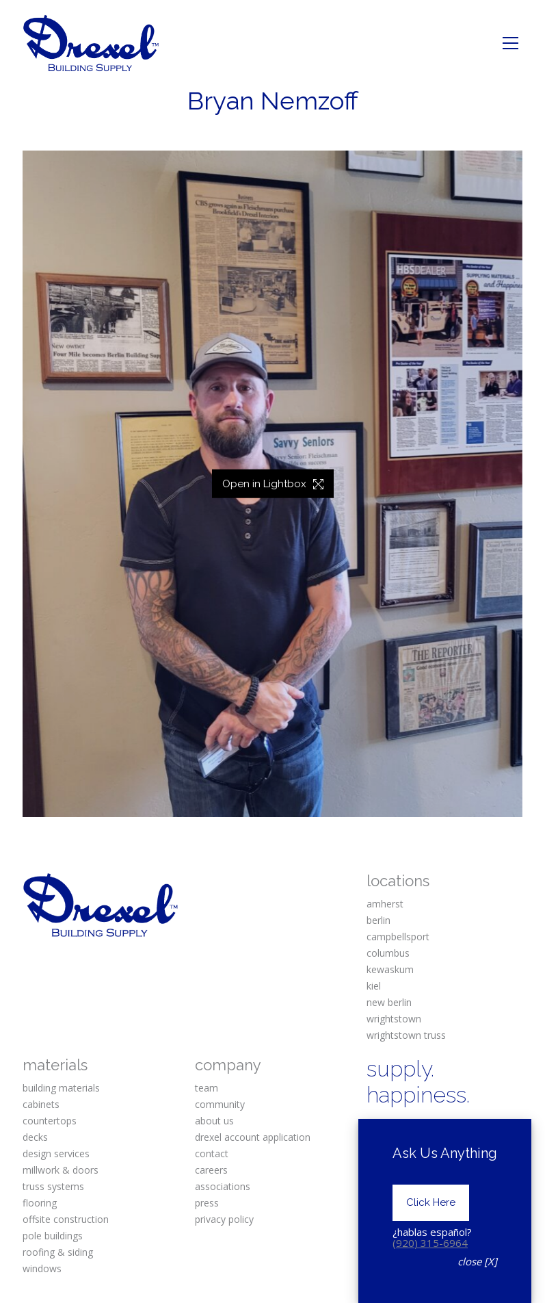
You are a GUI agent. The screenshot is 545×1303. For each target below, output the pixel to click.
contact (211, 1153)
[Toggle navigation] (510, 43)
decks (35, 1137)
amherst (385, 903)
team (206, 1087)
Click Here (430, 1202)
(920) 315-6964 (430, 1243)
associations (222, 1186)
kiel (374, 985)
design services (56, 1153)
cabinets (41, 1104)
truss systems (53, 1186)
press (207, 1202)
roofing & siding (58, 1252)
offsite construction (66, 1219)
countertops (50, 1120)
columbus (388, 952)
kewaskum (390, 969)
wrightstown (394, 1018)
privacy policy (224, 1219)
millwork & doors (60, 1169)
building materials (61, 1087)
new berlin (389, 1002)
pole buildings (53, 1235)
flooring (40, 1202)
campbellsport (398, 936)
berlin (378, 920)
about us (214, 1120)
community (220, 1104)
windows (42, 1268)
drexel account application (252, 1137)
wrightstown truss (406, 1035)
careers (211, 1169)
